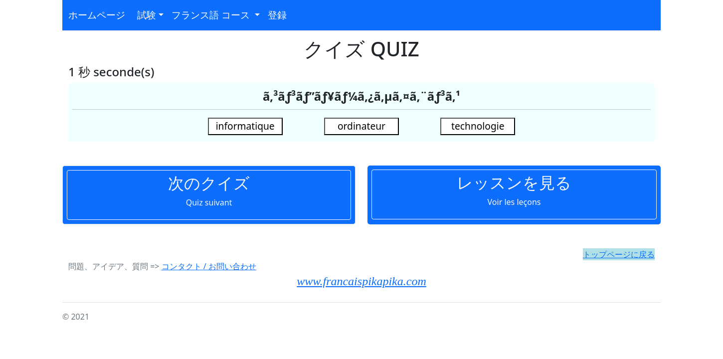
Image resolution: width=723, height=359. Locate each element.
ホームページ (96, 14)
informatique (245, 126)
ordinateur (361, 126)
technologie (477, 126)
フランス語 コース (212, 14)
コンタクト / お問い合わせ (209, 266)
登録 (277, 14)
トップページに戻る (619, 254)
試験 (146, 14)
